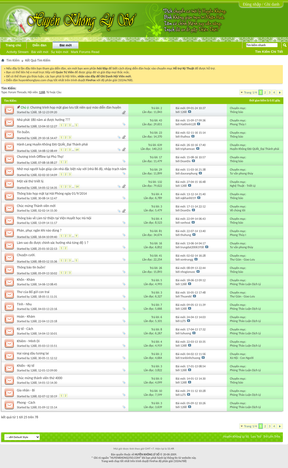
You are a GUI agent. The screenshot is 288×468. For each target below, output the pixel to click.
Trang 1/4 (250, 92)
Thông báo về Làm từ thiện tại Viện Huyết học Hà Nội (54, 218)
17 (160, 157)
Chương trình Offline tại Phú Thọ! (40, 156)
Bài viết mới (39, 52)
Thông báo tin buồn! (31, 267)
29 (160, 169)
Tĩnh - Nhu (24, 304)
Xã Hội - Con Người (241, 358)
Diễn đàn (39, 45)
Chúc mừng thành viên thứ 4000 (39, 378)
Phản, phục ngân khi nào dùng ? (39, 230)
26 (160, 268)
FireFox (91, 80)
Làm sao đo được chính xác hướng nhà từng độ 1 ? (52, 243)
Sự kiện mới (59, 52)
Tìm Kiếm (12, 60)
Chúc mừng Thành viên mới (36, 206)
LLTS (183, 321)
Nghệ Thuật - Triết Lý (242, 186)
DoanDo (185, 161)
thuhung (185, 235)
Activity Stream (17, 52)
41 (160, 255)
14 (77, 186)
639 (159, 145)
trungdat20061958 (192, 247)
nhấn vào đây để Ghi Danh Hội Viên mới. (105, 76)
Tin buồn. (23, 132)
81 (160, 231)
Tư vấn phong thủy (241, 173)
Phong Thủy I (238, 124)
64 (77, 149)
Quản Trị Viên (65, 72)
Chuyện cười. (26, 255)
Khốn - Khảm (26, 279)
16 (160, 243)
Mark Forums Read (85, 52)
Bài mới (65, 45)
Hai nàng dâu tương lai (33, 353)
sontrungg (186, 259)
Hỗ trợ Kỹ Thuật (183, 68)
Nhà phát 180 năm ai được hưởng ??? (43, 120)
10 (160, 391)
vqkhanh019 (188, 198)
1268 (33, 112)
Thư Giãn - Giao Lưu (242, 259)
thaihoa (185, 136)
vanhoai (185, 222)
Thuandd (185, 296)
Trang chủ (13, 45)
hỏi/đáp (102, 68)
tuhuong (185, 333)
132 (159, 182)
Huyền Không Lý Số (236, 436)
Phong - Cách (26, 402)
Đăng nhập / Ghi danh (261, 4)
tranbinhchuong (190, 358)
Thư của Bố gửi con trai (33, 292)
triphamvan (187, 149)
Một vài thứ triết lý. (30, 181)
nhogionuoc (187, 272)
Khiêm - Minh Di (28, 341)
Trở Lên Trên (271, 436)
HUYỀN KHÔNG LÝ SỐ (147, 454)
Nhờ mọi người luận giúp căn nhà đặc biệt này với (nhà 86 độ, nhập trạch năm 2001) (71, 171)
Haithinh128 (188, 124)
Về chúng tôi (237, 210)
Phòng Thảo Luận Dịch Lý (245, 284)
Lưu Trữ (256, 436)
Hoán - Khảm (26, 316)
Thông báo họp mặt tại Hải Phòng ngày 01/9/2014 (52, 193)
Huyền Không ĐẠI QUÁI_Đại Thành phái (254, 149)
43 (160, 120)
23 (160, 132)
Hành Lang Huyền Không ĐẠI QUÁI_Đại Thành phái (52, 144)
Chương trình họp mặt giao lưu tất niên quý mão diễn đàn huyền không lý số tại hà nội (69, 109)
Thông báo (236, 112)
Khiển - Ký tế (25, 365)
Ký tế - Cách (25, 329)
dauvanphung (189, 173)
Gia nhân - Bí (26, 390)
